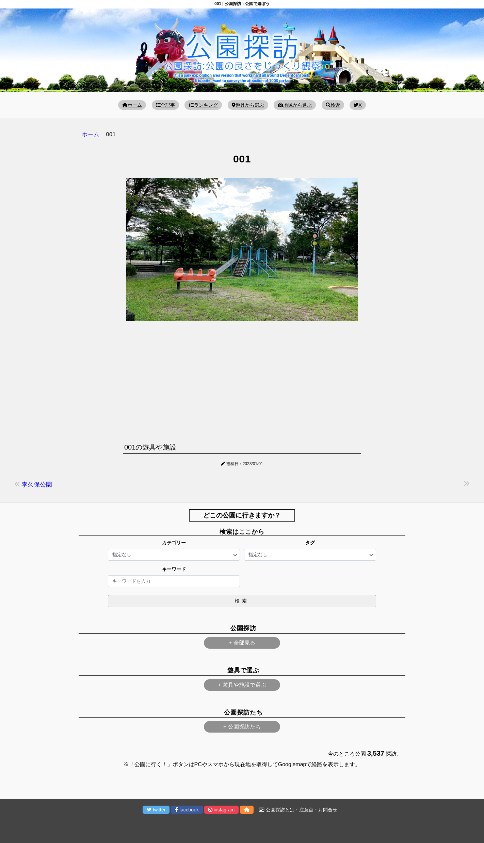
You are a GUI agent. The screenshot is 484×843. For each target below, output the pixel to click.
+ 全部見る (242, 643)
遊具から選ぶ (248, 105)
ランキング (203, 105)
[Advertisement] (242, 380)
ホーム (132, 105)
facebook (187, 809)
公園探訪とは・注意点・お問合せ (298, 809)
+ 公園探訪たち (242, 727)
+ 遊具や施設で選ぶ (242, 685)
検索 (333, 105)
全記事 (165, 105)
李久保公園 (36, 484)
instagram (221, 809)
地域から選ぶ (295, 105)
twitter (156, 809)
